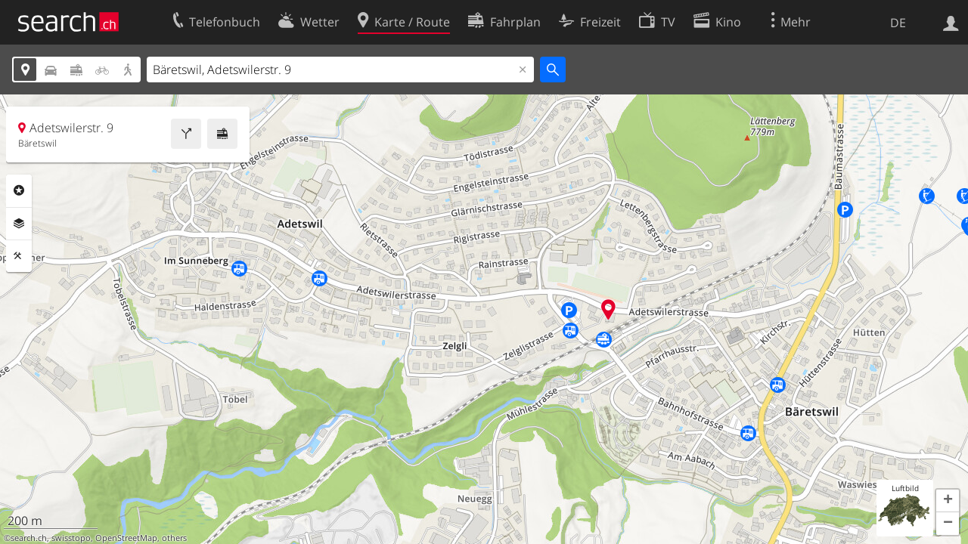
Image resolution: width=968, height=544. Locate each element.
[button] (947, 501)
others (174, 538)
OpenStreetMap (126, 538)
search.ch (29, 538)
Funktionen (19, 256)
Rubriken (19, 190)
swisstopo (71, 538)
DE (898, 22)
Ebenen (19, 224)
